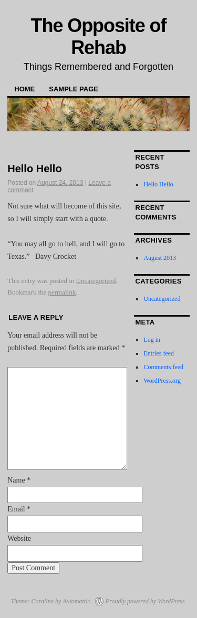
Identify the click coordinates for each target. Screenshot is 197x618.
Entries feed (158, 353)
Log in (151, 339)
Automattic (76, 601)
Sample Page (73, 89)
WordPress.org (161, 380)
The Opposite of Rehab (99, 36)
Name (18, 480)
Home (24, 89)
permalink (62, 292)
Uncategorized (96, 281)
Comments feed (163, 367)
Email (18, 509)
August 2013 (159, 257)
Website (19, 538)
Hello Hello (158, 184)
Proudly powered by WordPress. (146, 601)
